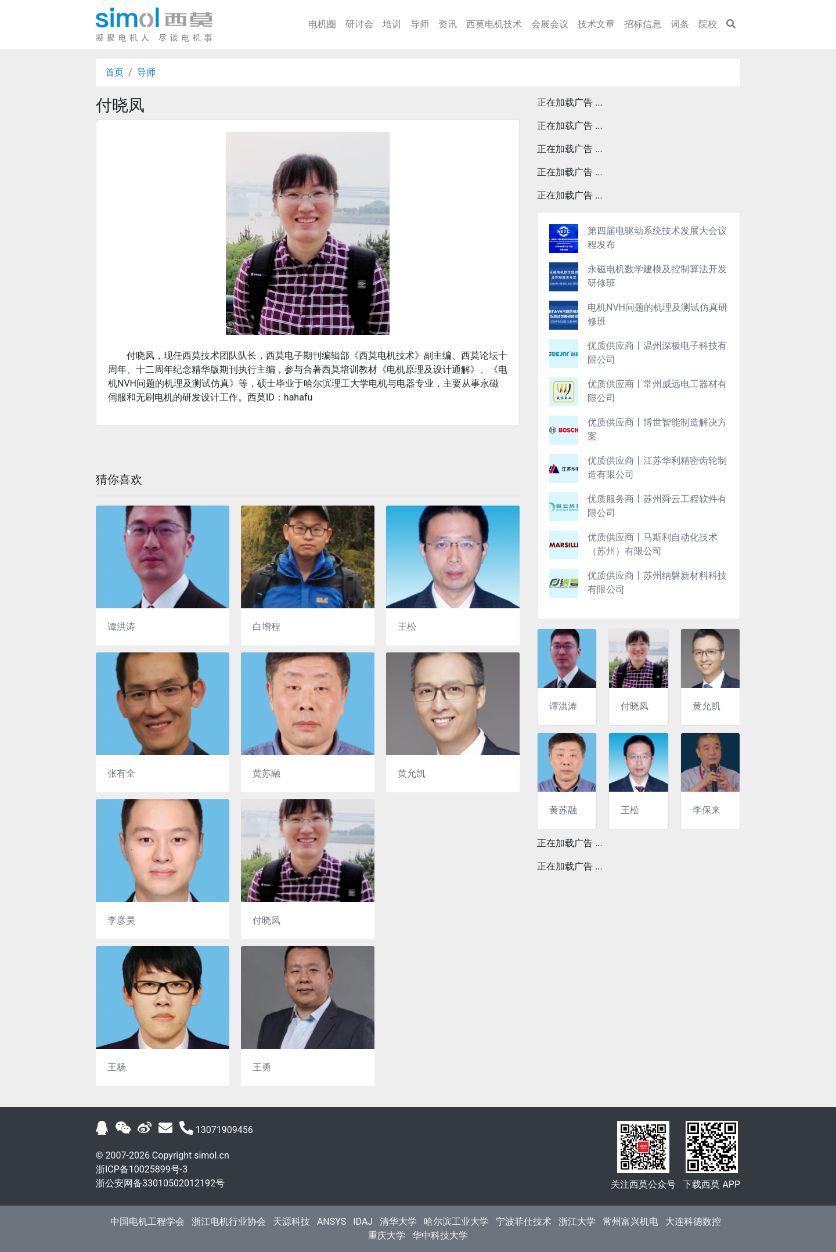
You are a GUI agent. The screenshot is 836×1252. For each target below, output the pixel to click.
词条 (680, 24)
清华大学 (398, 1221)
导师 (419, 24)
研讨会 (359, 24)
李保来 (706, 810)
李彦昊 (121, 920)
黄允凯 (412, 773)
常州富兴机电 (630, 1221)
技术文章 (596, 24)
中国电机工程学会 (147, 1221)
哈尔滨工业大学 (456, 1221)
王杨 (116, 1067)
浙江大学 (577, 1221)
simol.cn (211, 1155)
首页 (114, 72)
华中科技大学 (440, 1235)
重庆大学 (386, 1235)
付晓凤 (266, 920)
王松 (407, 626)
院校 (707, 24)
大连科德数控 (693, 1221)
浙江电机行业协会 (229, 1221)
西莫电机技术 (494, 24)
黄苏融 (266, 773)
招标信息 (642, 24)
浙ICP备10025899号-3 (142, 1169)
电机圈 (322, 24)
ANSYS (331, 1221)
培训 (392, 24)
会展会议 (549, 24)
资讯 (447, 24)
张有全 (121, 773)
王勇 (262, 1067)
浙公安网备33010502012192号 (160, 1183)
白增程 (266, 626)
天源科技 (291, 1221)
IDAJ (363, 1221)
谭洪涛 (121, 626)
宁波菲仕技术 (524, 1221)
